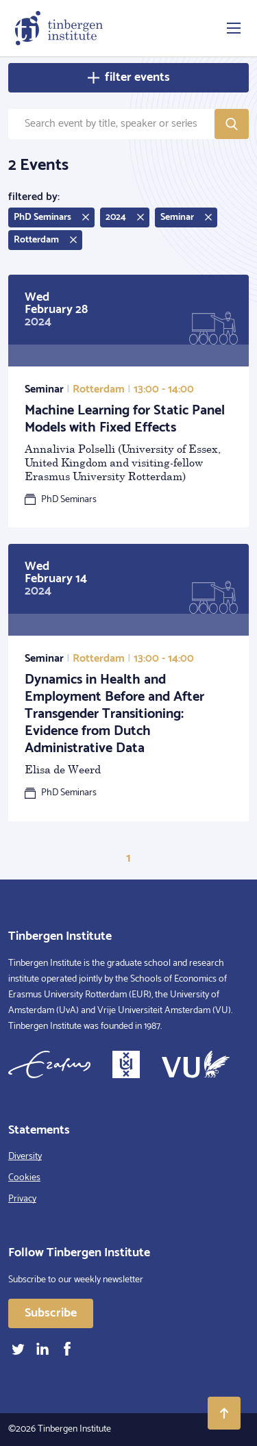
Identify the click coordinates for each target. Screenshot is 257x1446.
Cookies (24, 1178)
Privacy (22, 1199)
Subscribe (51, 1313)
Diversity (25, 1156)
